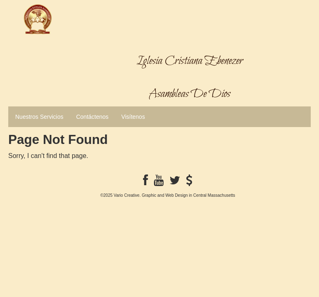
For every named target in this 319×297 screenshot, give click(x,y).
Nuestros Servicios (39, 116)
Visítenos (133, 116)
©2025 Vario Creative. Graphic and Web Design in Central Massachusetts (167, 195)
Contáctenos (92, 116)
